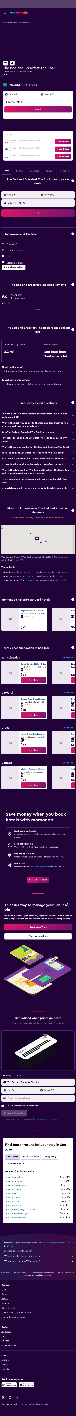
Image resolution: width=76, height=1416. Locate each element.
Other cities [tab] (12, 1157)
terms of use (38, 1119)
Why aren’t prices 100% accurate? (39, 1261)
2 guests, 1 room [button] (14, 102)
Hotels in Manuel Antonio (16, 1185)
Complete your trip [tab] (16, 1163)
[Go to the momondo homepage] (19, 12)
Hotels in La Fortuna (14, 1181)
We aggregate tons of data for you (39, 1256)
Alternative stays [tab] (31, 1157)
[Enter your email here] (40, 1098)
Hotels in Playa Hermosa (16, 1218)
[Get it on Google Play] (9, 1384)
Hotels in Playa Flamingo (16, 1214)
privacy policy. (52, 1119)
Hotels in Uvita (12, 1202)
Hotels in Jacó (11, 1193)
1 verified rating (29, 85)
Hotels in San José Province (43, 1272)
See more (68, 657)
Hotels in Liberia (12, 1197)
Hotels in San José (65, 1272)
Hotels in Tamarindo (14, 1177)
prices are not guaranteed (63, 1242)
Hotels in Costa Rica (21, 1272)
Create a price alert (42, 867)
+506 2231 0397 (11, 81)
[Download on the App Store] (26, 1384)
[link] (33, 680)
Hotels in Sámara (13, 1206)
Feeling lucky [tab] (50, 1157)
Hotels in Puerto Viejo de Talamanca (21, 1210)
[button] (5, 13)
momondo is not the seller (39, 1251)
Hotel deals (5, 1272)
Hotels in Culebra (13, 1189)
